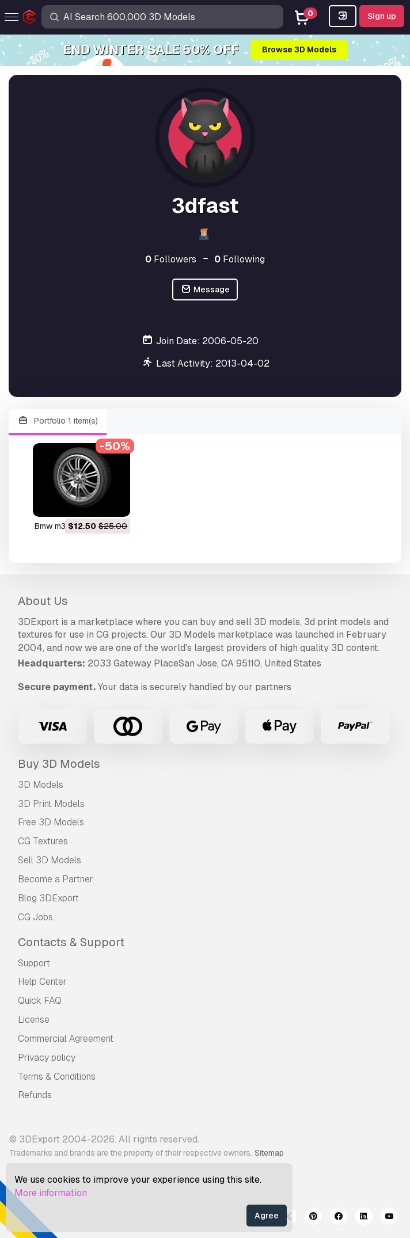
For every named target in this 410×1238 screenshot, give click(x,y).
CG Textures (43, 841)
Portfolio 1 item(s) (57, 421)
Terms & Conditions (57, 1077)
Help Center (42, 982)
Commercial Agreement (65, 1039)
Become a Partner (55, 879)
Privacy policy (46, 1058)
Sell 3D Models (49, 860)
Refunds (35, 1095)
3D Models (40, 785)
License (34, 1020)
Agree (267, 1215)
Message (205, 289)
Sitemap (269, 1153)
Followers (170, 259)
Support (34, 963)
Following (239, 259)
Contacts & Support (71, 942)
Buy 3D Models (59, 763)
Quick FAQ (40, 1001)
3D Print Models (51, 804)
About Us (43, 600)
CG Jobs (35, 917)
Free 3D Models (51, 822)
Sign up (381, 16)
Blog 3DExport (48, 898)
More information (50, 1193)
